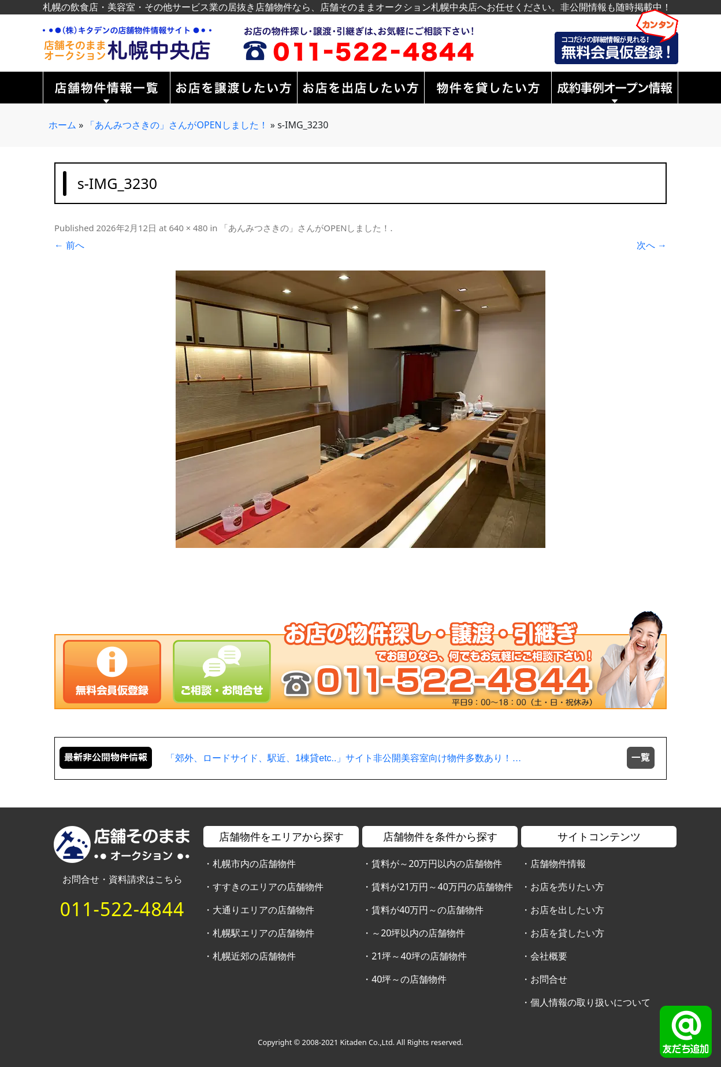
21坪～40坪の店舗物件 (419, 956)
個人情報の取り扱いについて (590, 1002)
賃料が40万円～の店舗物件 (427, 909)
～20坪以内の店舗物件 (418, 933)
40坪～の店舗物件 (409, 979)
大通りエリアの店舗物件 (263, 909)
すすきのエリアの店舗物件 (268, 886)
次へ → (652, 245)
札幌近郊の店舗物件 (254, 956)
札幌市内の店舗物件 (254, 863)
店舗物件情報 (558, 863)
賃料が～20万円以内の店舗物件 (436, 863)
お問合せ (548, 979)
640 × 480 (188, 228)
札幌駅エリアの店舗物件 (263, 933)
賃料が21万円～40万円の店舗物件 (442, 886)
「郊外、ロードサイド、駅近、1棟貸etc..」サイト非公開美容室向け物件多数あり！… (343, 758)
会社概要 (548, 956)
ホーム (62, 124)
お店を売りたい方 (567, 886)
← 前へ (69, 245)
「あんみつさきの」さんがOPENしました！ (176, 124)
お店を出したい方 (567, 909)
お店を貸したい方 (567, 933)
